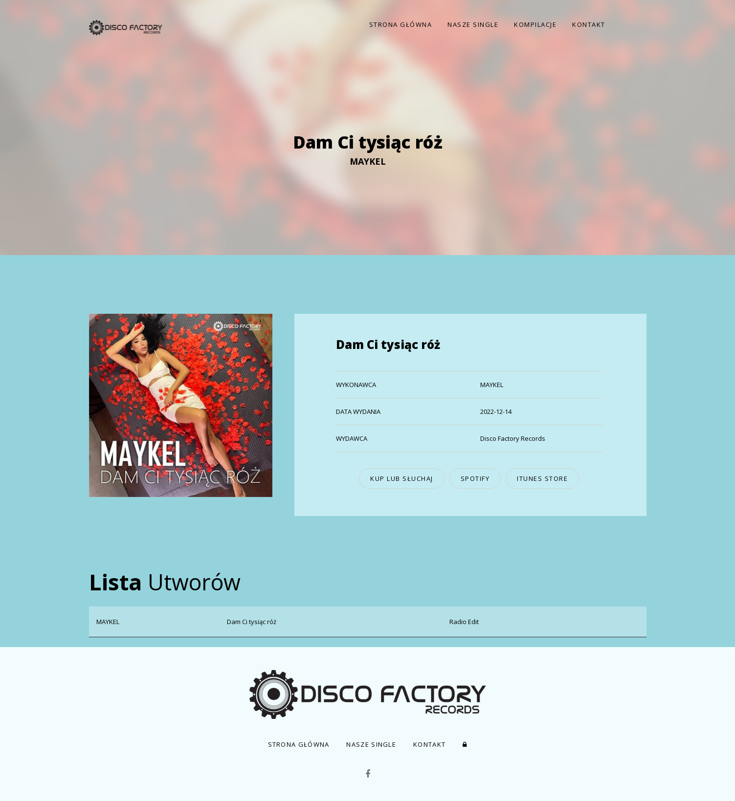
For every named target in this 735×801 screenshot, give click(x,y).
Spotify (475, 478)
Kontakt (588, 24)
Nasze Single (472, 24)
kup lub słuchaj (401, 478)
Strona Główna (400, 24)
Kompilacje (535, 24)
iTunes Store (542, 478)
